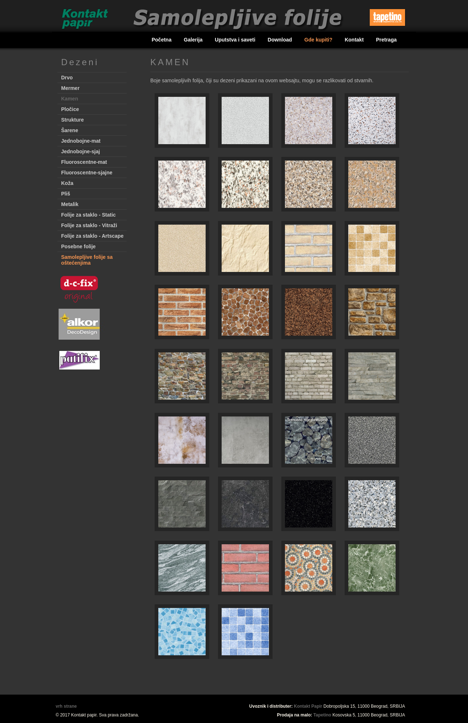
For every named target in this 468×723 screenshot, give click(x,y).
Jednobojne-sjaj (80, 151)
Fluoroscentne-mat (84, 162)
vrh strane (66, 706)
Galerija (194, 40)
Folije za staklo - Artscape (92, 236)
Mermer (70, 88)
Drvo (67, 77)
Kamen (69, 99)
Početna (162, 40)
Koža (67, 183)
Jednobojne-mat (80, 141)
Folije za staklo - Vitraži (89, 225)
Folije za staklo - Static (88, 215)
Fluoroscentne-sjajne (86, 172)
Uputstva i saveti (236, 40)
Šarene (69, 130)
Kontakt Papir (308, 706)
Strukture (72, 120)
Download (281, 40)
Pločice (70, 109)
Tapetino (322, 715)
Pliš (65, 194)
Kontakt (355, 40)
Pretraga (386, 40)
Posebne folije (78, 246)
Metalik (69, 204)
